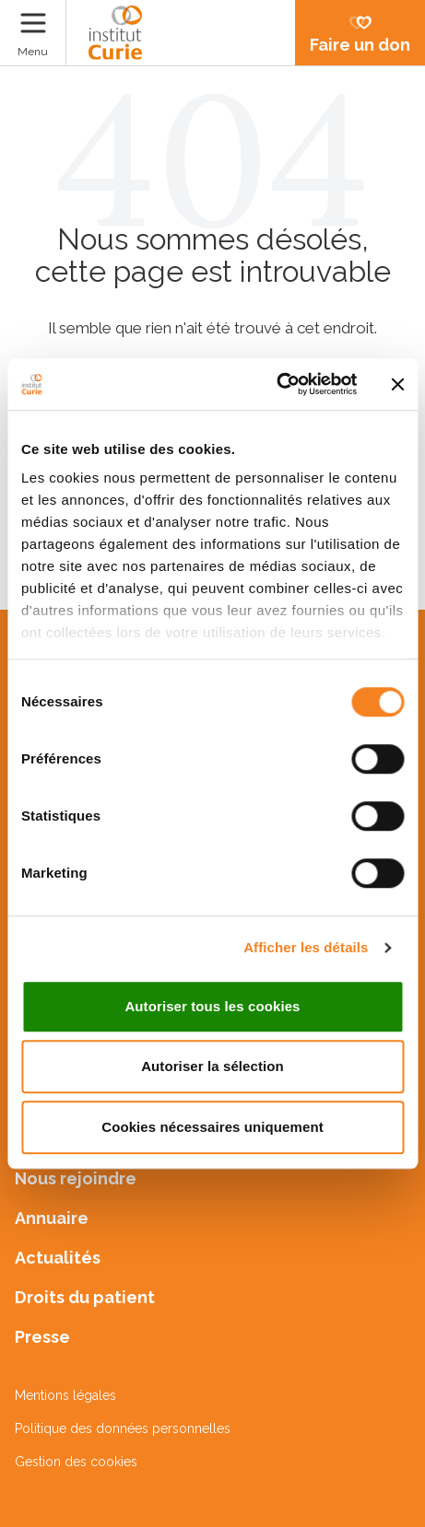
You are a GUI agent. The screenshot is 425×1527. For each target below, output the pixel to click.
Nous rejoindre (75, 1178)
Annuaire (52, 1218)
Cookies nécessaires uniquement (212, 1127)
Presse (42, 1336)
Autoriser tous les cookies (212, 1006)
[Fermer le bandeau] (397, 384)
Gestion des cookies (76, 1461)
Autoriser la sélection (212, 1066)
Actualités (57, 1257)
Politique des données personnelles (122, 1428)
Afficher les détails (305, 947)
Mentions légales (65, 1395)
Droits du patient (85, 1297)
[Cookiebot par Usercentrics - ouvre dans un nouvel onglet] (276, 384)
